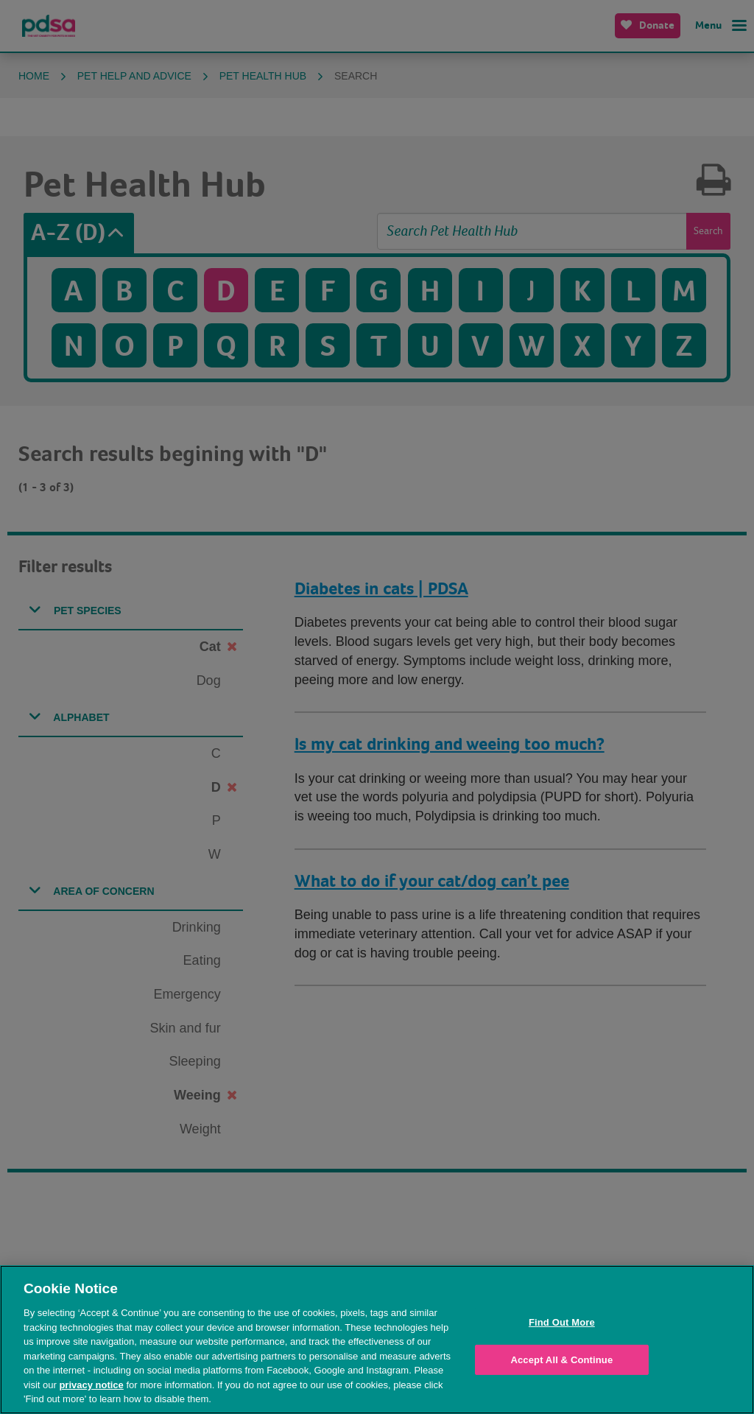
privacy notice (91, 1384)
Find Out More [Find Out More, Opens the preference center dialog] (562, 1322)
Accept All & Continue (561, 1359)
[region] (377, 1339)
